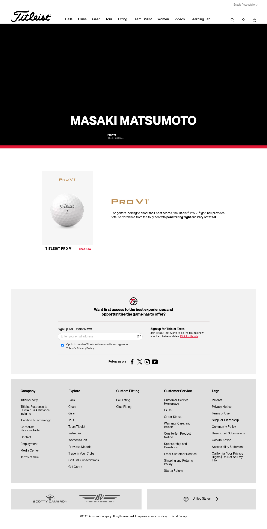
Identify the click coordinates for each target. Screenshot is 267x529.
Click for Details (189, 336)
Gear (96, 19)
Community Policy (224, 427)
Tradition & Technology (36, 420)
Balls (68, 19)
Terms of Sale (30, 457)
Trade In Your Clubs (81, 453)
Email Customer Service (180, 454)
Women (163, 19)
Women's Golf (77, 440)
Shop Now (85, 249)
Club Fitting (123, 407)
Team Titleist (142, 19)
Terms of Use (221, 413)
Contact (26, 437)
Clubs (82, 19)
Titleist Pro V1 (59, 249)
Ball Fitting (123, 400)
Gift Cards (75, 467)
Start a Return (173, 471)
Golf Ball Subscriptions (83, 460)
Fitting (122, 19)
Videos (180, 19)
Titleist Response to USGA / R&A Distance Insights (35, 410)
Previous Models (79, 447)
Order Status (172, 417)
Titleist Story (29, 400)
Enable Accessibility (244, 5)
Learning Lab (200, 19)
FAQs (168, 410)
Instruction (75, 433)
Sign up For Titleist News (75, 329)
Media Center (30, 450)
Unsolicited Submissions (228, 433)
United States (202, 499)
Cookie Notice (221, 440)
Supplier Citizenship (225, 420)
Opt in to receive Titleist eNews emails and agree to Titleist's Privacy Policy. (97, 346)
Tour (109, 19)
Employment (29, 444)
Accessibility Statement (227, 447)
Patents (217, 400)
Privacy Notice (222, 407)
